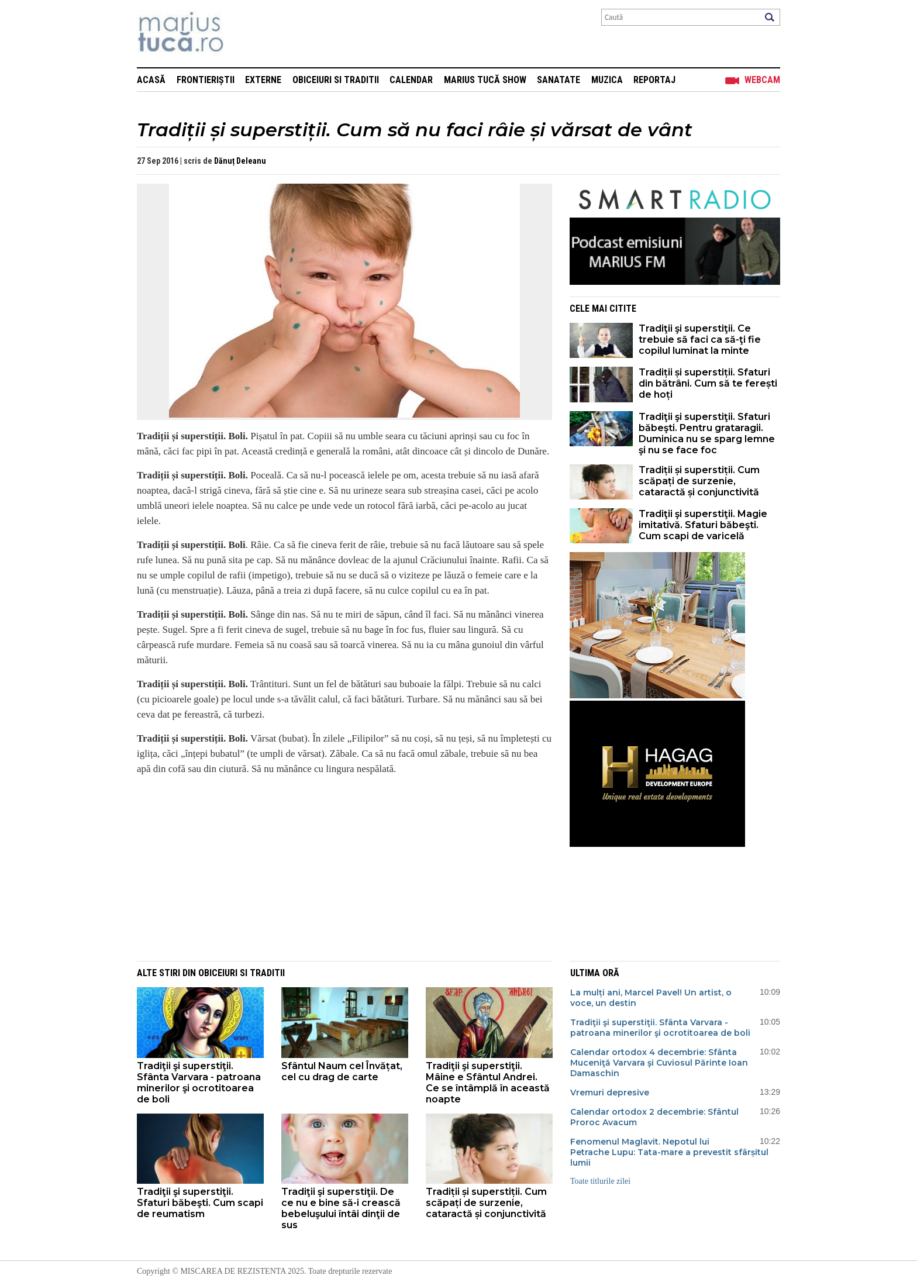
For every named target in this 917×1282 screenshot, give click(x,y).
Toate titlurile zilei (600, 1181)
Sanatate (558, 79)
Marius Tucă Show (485, 79)
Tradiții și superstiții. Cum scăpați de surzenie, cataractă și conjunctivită (699, 481)
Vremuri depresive (609, 1092)
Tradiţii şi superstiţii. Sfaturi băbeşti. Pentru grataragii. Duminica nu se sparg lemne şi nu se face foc (707, 433)
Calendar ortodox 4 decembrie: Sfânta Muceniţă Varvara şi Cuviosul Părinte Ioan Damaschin (659, 1062)
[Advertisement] (335, 867)
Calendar (411, 79)
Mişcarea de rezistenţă (243, 33)
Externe (263, 79)
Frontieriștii (206, 79)
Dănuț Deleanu (240, 161)
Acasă (151, 79)
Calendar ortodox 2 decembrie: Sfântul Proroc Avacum (654, 1117)
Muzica (607, 79)
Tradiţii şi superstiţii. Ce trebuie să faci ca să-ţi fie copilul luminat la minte (700, 339)
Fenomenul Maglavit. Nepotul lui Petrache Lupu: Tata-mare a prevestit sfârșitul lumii (669, 1152)
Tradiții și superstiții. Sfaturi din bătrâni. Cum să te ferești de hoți (708, 383)
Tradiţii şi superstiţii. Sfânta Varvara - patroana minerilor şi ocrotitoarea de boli (199, 1082)
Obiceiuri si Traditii (335, 79)
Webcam (762, 79)
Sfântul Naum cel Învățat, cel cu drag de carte (341, 1071)
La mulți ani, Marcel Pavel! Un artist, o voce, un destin (651, 997)
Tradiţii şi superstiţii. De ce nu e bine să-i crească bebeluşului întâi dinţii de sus (341, 1208)
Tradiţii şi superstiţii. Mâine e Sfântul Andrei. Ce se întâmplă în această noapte (488, 1082)
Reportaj (654, 79)
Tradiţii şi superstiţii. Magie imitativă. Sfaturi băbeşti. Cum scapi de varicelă (703, 525)
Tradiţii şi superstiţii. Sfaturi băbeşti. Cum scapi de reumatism (200, 1202)
